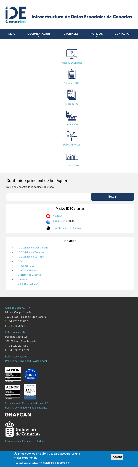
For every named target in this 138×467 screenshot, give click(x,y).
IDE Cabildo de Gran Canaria (33, 247)
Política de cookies (16, 357)
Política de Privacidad (18, 361)
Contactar (123, 34)
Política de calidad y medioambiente (26, 408)
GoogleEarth (60, 221)
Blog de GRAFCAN (28, 284)
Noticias (97, 35)
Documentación (38, 35)
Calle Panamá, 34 (15, 332)
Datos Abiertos (71, 145)
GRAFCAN (24, 279)
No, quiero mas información (54, 463)
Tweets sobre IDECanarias (67, 228)
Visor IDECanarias (71, 63)
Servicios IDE (71, 83)
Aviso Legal (40, 361)
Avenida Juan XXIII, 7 (17, 308)
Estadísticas (72, 165)
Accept (117, 456)
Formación (72, 124)
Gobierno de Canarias (29, 274)
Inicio (11, 34)
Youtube (57, 216)
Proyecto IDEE (26, 265)
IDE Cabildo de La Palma (31, 256)
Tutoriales (70, 34)
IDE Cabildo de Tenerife (31, 252)
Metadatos (71, 104)
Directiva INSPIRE (28, 270)
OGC (20, 261)
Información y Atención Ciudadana (25, 441)
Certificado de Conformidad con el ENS (27, 403)
